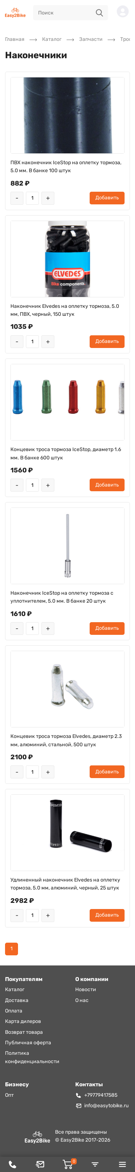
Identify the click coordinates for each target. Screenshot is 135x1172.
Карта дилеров (23, 1021)
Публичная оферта (28, 1043)
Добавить (107, 198)
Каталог (52, 39)
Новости (85, 989)
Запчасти (91, 39)
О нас (82, 1000)
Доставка (16, 1000)
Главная (14, 39)
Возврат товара (24, 1032)
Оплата (13, 1011)
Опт (9, 1095)
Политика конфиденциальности (32, 1057)
